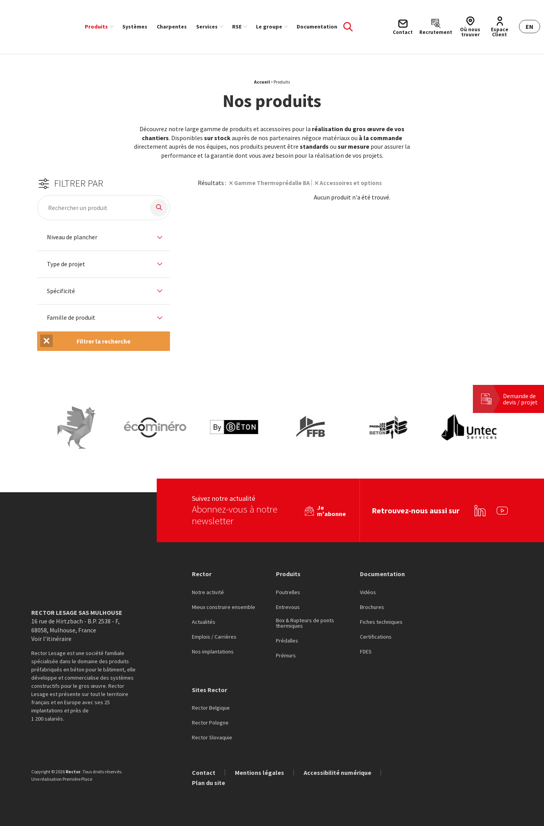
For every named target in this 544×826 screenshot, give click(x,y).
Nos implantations (213, 647)
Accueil (262, 82)
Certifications (376, 632)
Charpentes (172, 26)
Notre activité (208, 588)
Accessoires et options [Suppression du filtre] (354, 183)
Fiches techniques (381, 617)
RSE (237, 26)
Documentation (317, 26)
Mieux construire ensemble (223, 603)
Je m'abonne (331, 506)
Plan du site (208, 778)
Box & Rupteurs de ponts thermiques (305, 619)
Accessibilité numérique (337, 768)
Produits (96, 26)
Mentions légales (259, 768)
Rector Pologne (210, 718)
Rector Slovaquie (212, 733)
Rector (201, 569)
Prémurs (286, 651)
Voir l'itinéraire (51, 634)
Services (207, 26)
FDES (366, 647)
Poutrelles (288, 588)
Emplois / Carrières (214, 632)
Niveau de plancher (72, 237)
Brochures (372, 603)
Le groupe (269, 26)
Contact (203, 768)
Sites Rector (209, 685)
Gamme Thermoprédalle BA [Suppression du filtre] (273, 183)
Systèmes (134, 26)
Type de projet (66, 264)
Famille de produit (71, 317)
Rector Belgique (211, 703)
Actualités (203, 617)
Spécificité (61, 290)
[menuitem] (99, 26)
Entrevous (288, 603)
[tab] (103, 237)
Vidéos (368, 588)
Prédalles (287, 636)
